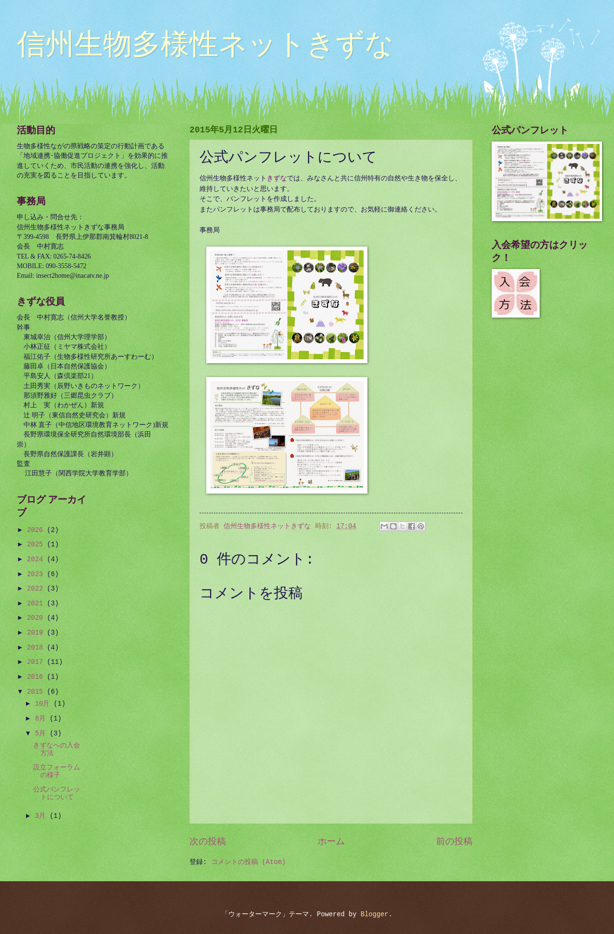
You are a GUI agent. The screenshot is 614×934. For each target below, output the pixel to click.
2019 (37, 633)
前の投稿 (454, 842)
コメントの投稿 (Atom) (248, 862)
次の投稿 (207, 842)
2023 (37, 574)
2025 (37, 544)
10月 (44, 704)
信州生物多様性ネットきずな (205, 46)
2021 (37, 603)
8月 (42, 718)
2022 (37, 588)
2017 (37, 662)
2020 (37, 618)
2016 (37, 677)
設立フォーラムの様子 (56, 772)
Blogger (375, 914)
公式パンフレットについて (56, 794)
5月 (42, 733)
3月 (42, 816)
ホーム (331, 842)
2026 (37, 530)
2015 (37, 692)
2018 (37, 647)
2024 (37, 559)
